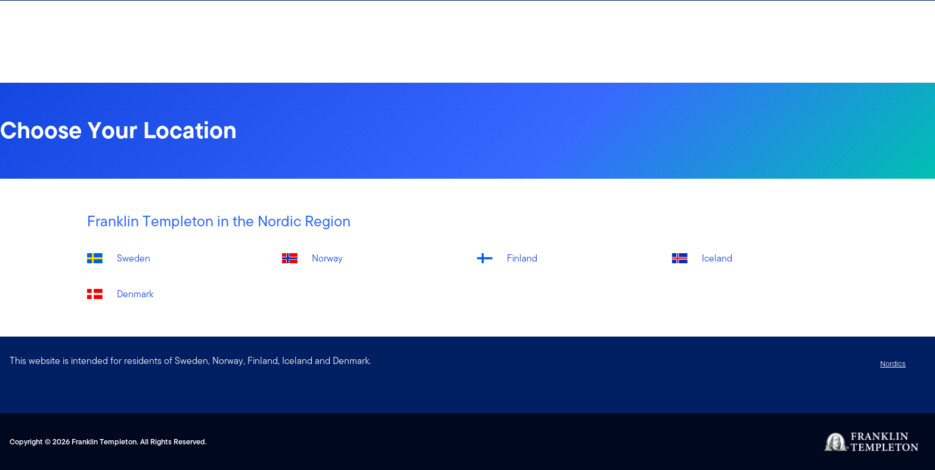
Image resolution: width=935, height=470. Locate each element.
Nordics (893, 363)
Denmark (135, 294)
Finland (522, 258)
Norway (327, 258)
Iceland (717, 258)
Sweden (133, 258)
